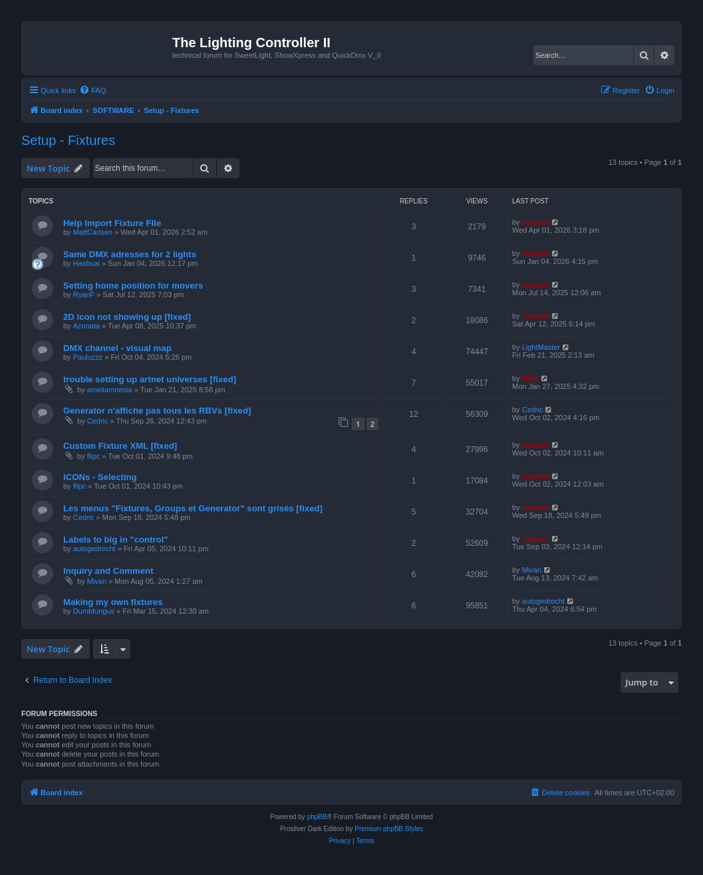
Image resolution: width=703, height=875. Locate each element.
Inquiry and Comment (108, 571)
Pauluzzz (88, 357)
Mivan (96, 581)
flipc (93, 456)
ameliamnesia (109, 390)
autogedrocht (94, 549)
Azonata (86, 326)
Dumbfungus (93, 611)
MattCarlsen (92, 232)
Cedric (97, 421)
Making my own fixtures (113, 602)
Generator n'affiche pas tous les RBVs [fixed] (157, 411)
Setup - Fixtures (68, 140)
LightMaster (541, 347)
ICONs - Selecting (100, 477)
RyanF (83, 295)
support (535, 222)
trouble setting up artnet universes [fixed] (149, 379)
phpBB (317, 816)
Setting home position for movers (133, 286)
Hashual (86, 263)
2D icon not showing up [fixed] (127, 317)
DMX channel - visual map (117, 348)
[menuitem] (92, 90)
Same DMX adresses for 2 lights (129, 254)
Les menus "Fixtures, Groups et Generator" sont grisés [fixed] (193, 508)
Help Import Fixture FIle (112, 223)
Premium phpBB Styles (388, 828)
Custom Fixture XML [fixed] (120, 446)
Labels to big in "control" (115, 540)
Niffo (530, 378)
